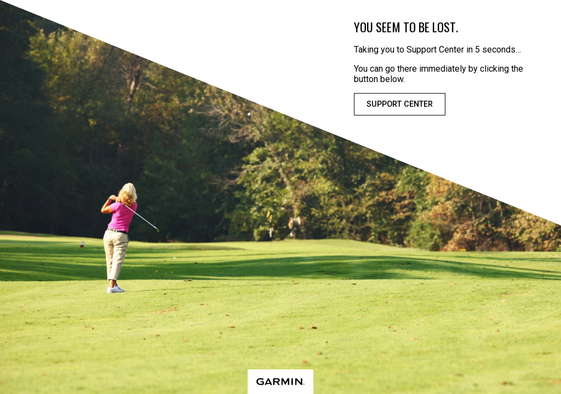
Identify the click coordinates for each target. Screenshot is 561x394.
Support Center (400, 104)
